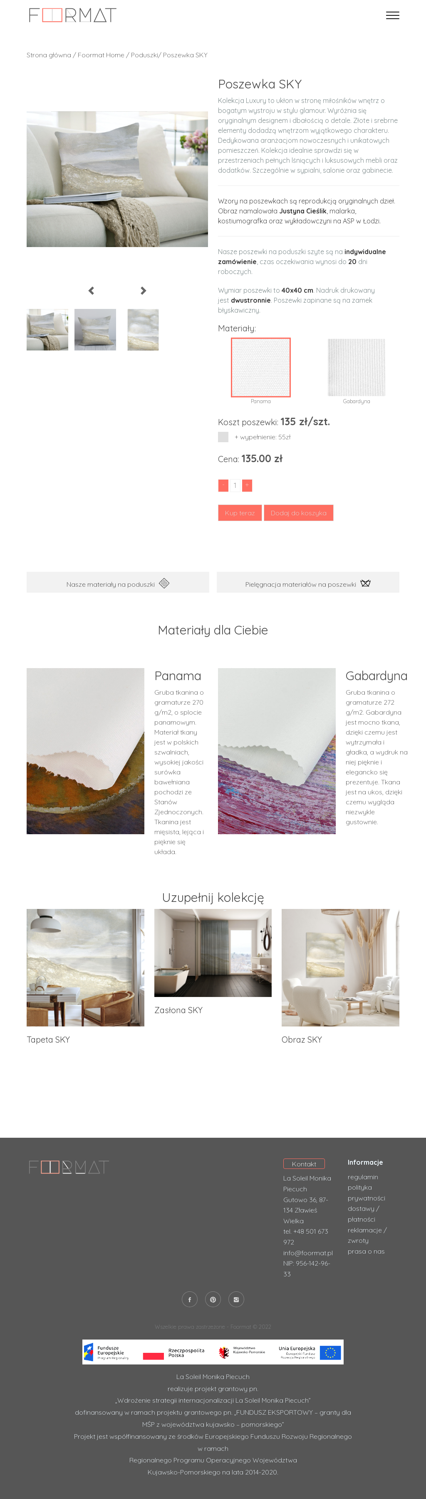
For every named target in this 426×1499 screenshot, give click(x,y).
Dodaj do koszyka (299, 513)
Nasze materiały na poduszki (118, 583)
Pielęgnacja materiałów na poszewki (308, 583)
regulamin (363, 1177)
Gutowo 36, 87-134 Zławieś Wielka (305, 1210)
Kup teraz (240, 513)
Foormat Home (101, 55)
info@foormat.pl (308, 1253)
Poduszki (144, 55)
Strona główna (49, 55)
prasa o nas (366, 1251)
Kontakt (304, 1164)
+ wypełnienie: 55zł (257, 437)
